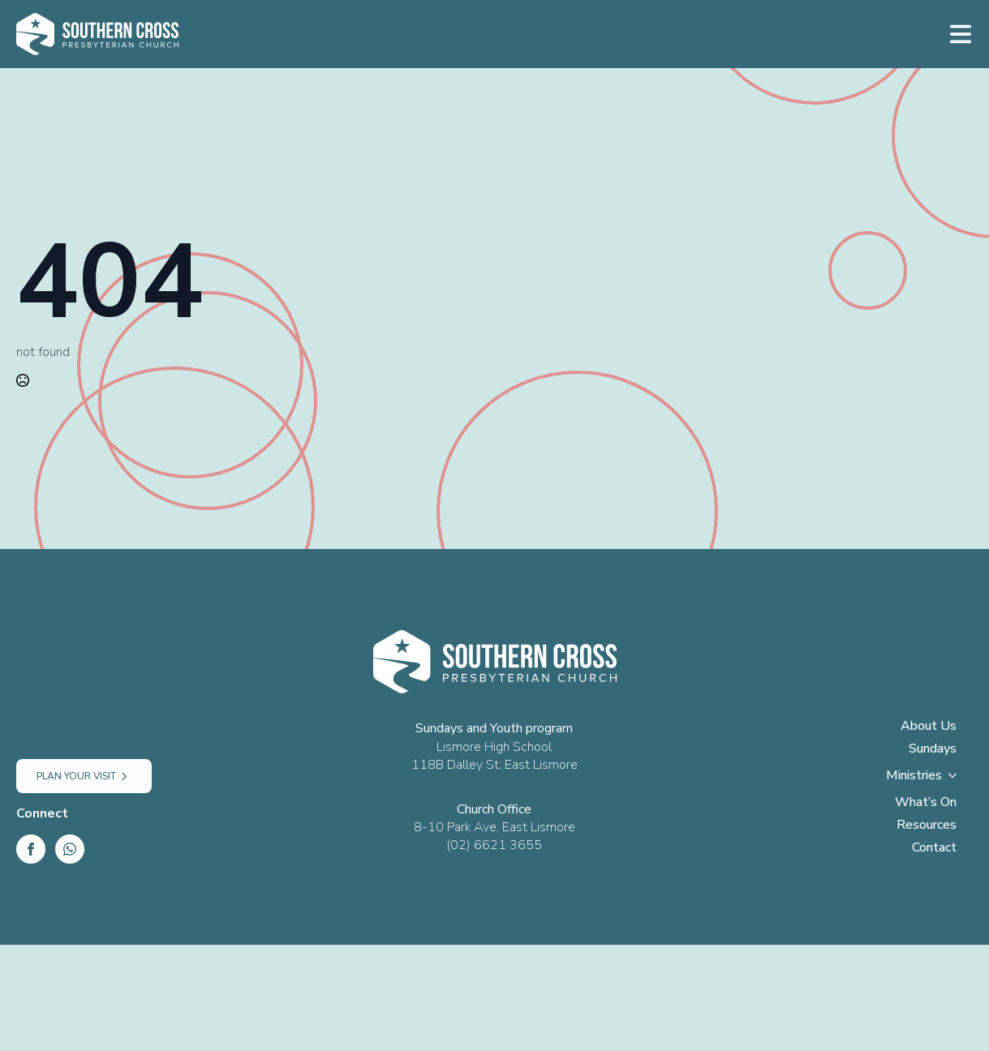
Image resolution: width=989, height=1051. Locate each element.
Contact (934, 848)
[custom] (69, 849)
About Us (929, 727)
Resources (927, 826)
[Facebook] (30, 849)
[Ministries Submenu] (957, 780)
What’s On (926, 803)
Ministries (914, 776)
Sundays (933, 749)
